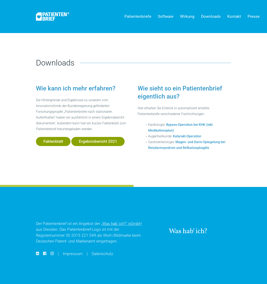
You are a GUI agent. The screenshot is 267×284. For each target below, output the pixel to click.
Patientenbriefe (137, 16)
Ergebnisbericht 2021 (98, 141)
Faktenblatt (53, 141)
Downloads (211, 16)
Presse (254, 16)
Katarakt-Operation (187, 136)
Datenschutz (102, 253)
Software (165, 16)
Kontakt (234, 16)
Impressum (73, 253)
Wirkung (187, 16)
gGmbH (121, 223)
